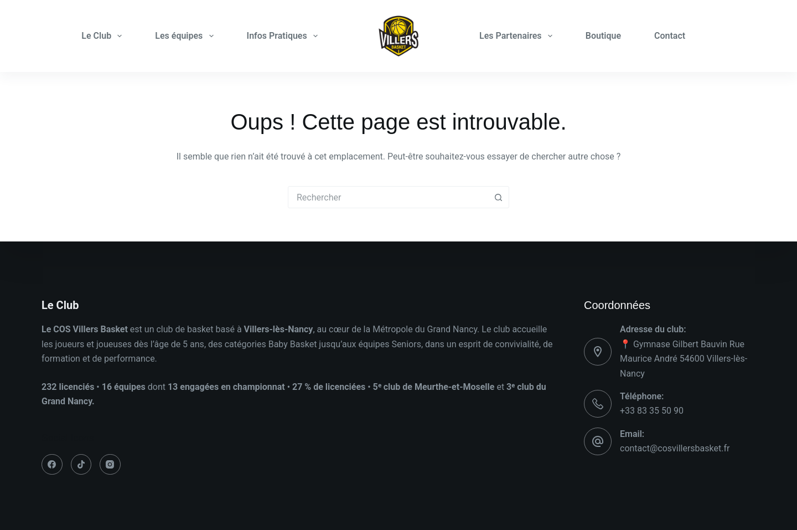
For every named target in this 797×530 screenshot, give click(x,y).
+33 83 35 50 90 (652, 410)
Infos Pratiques (284, 36)
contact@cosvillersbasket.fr (674, 448)
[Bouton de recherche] (498, 197)
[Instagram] (110, 464)
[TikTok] (81, 464)
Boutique (603, 35)
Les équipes (186, 36)
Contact (669, 35)
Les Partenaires (518, 36)
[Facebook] (52, 464)
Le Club (103, 36)
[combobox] (388, 197)
